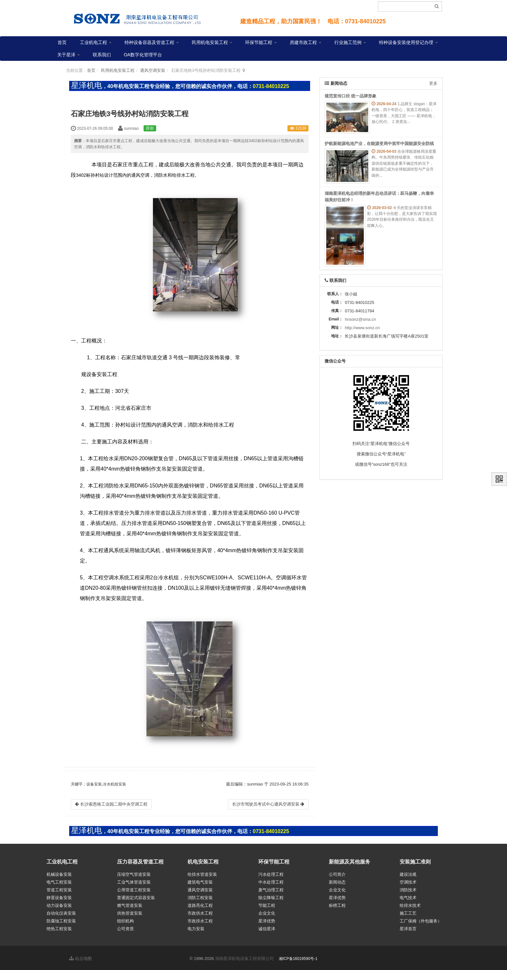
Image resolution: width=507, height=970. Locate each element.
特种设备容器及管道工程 (151, 42)
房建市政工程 (305, 42)
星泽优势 (266, 919)
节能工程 (266, 903)
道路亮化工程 (200, 903)
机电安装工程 (203, 861)
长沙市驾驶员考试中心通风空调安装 (268, 804)
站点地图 (80, 956)
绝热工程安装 (59, 927)
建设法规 (408, 872)
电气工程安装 (59, 880)
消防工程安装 (200, 896)
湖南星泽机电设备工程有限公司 (244, 956)
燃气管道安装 (129, 903)
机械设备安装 (59, 872)
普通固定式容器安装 (136, 896)
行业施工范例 (350, 42)
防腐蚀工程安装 (61, 919)
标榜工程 (337, 903)
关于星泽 (68, 54)
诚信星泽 (266, 927)
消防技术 (408, 888)
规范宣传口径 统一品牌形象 (350, 96)
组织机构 (125, 919)
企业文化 (266, 911)
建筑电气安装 (200, 880)
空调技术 (408, 880)
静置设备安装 (59, 896)
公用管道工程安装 (134, 888)
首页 (62, 42)
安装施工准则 (415, 861)
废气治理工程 (271, 888)
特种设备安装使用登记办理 (408, 42)
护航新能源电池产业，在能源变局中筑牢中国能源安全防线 (379, 143)
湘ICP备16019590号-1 (298, 957)
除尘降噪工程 (271, 896)
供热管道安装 (129, 911)
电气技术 (408, 896)
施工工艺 (408, 911)
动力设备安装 (59, 903)
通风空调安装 (152, 70)
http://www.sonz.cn (362, 327)
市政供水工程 (200, 911)
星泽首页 (408, 927)
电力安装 (196, 927)
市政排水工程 (200, 919)
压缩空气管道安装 (134, 872)
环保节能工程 (261, 42)
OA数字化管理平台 (143, 54)
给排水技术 (410, 903)
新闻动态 (337, 880)
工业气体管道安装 (134, 880)
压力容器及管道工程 (140, 861)
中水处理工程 (271, 880)
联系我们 (102, 54)
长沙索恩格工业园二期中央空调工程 (111, 804)
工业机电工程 (96, 42)
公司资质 (125, 927)
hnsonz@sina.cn (360, 319)
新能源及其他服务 (349, 861)
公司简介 (337, 872)
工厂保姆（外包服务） (421, 919)
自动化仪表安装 (61, 911)
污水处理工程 (271, 872)
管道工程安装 (59, 888)
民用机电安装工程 (212, 42)
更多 (433, 83)
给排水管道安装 (202, 872)
